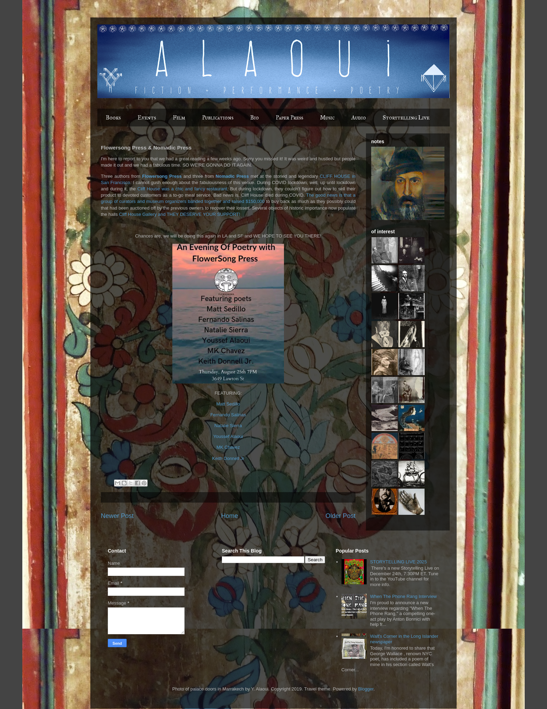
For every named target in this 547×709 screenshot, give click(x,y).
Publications (217, 117)
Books (113, 117)
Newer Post (117, 515)
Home (229, 515)
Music (327, 117)
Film (179, 117)
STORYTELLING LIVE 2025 (398, 561)
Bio (254, 117)
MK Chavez (228, 447)
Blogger (366, 689)
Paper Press (289, 117)
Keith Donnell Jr (228, 458)
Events (146, 117)
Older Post (340, 515)
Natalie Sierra (228, 425)
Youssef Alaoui (228, 436)
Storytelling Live (406, 117)
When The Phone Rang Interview (403, 596)
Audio (358, 117)
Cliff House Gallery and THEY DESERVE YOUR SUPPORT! (179, 214)
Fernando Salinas (228, 414)
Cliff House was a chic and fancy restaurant (182, 188)
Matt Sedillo (228, 404)
